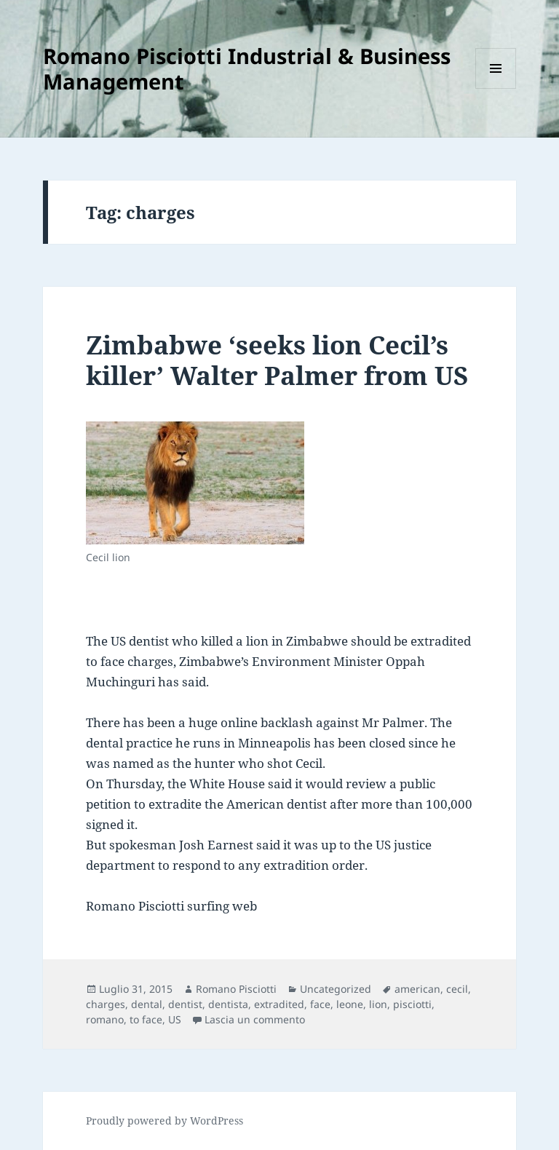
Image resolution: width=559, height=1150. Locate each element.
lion (378, 1004)
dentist (185, 1004)
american (417, 989)
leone (349, 1004)
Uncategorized (335, 989)
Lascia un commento (255, 1019)
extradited (279, 1004)
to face (146, 1019)
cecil (457, 989)
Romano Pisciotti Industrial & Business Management (247, 68)
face (320, 1004)
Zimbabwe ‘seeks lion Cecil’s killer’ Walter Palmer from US (277, 360)
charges (105, 1004)
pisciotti (412, 1004)
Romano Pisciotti (236, 989)
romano (105, 1019)
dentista (228, 1004)
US (174, 1019)
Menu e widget (496, 88)
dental (146, 1004)
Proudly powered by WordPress (164, 1120)
